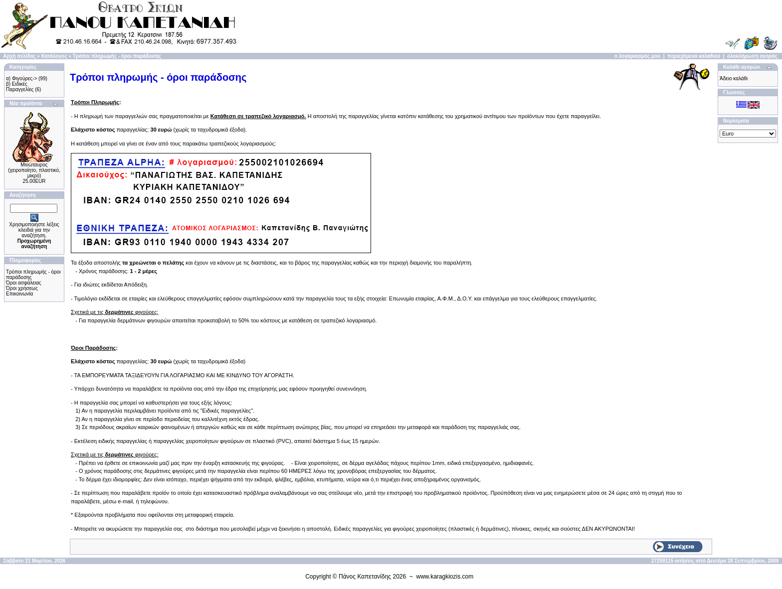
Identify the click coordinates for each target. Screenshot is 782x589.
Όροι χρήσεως (22, 288)
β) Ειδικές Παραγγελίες (19, 86)
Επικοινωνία (19, 293)
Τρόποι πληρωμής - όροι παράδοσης (117, 56)
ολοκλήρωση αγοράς (752, 56)
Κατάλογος (54, 56)
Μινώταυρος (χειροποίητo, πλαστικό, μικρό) (34, 170)
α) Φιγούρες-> (21, 78)
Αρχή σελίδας (19, 56)
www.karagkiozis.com (445, 576)
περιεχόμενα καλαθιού (693, 56)
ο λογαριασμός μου (637, 56)
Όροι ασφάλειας (23, 283)
